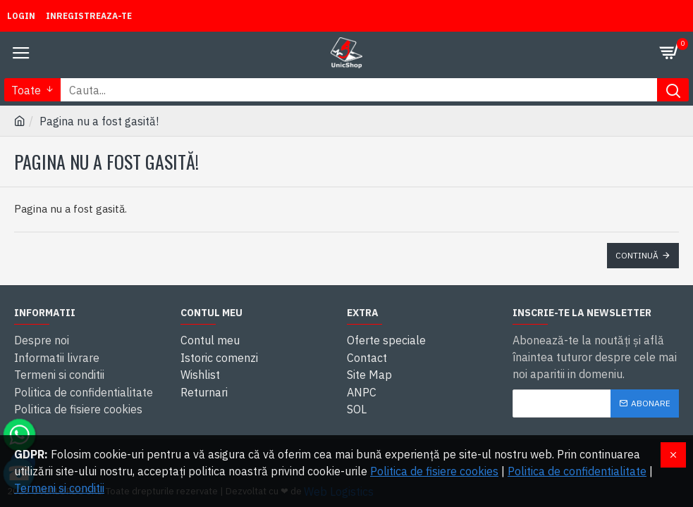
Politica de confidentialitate (577, 471)
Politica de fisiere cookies (434, 471)
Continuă (636, 255)
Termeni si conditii (59, 488)
